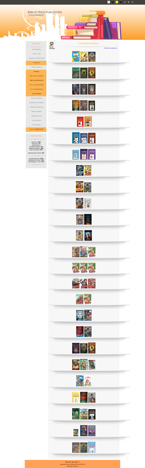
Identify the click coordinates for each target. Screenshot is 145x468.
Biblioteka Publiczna (45, 12)
